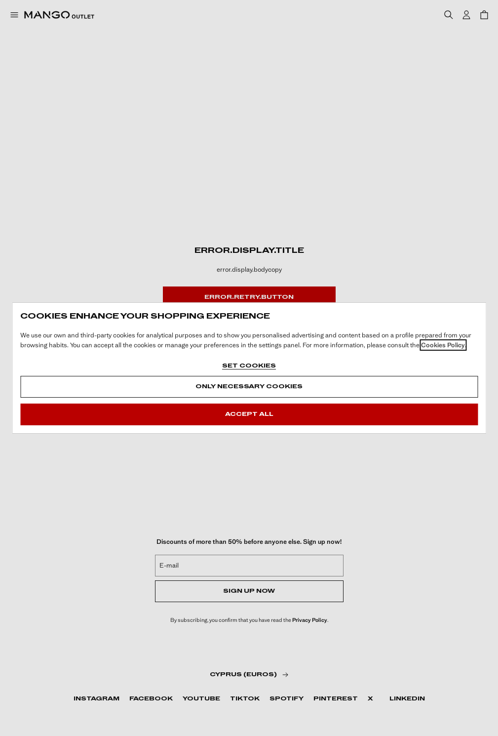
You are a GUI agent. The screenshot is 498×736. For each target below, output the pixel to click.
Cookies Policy (443, 345)
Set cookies (249, 366)
